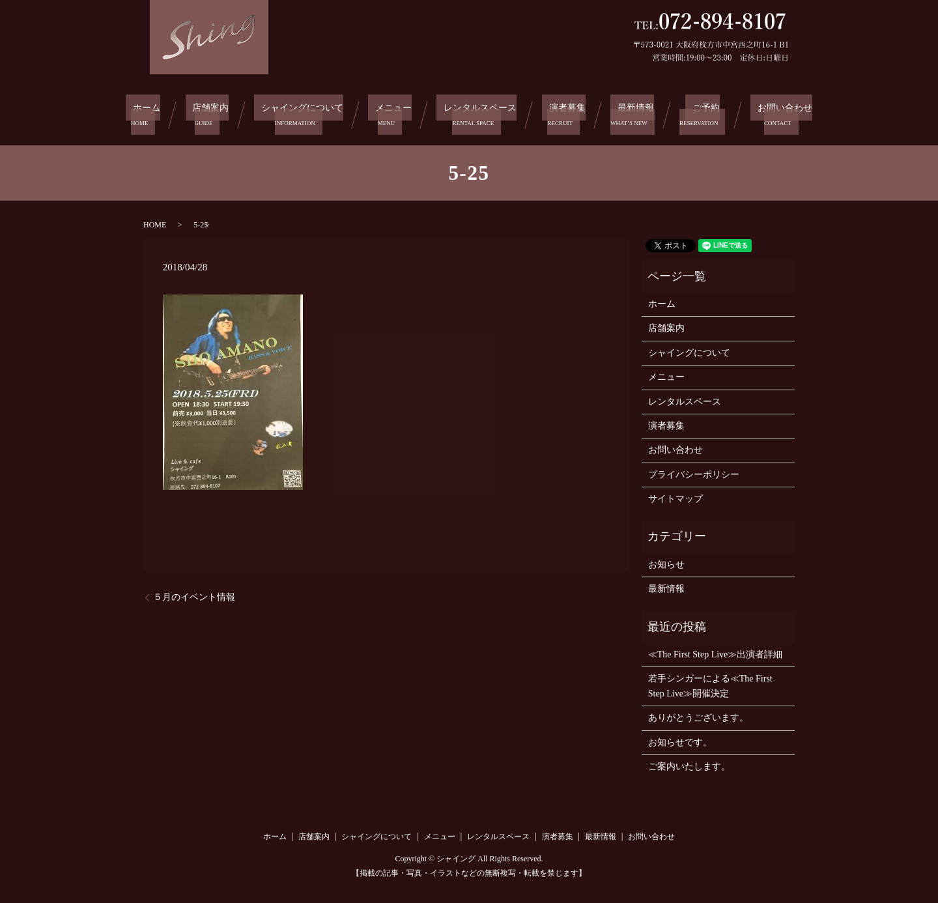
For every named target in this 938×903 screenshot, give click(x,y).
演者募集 (569, 113)
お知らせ (666, 561)
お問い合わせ (776, 113)
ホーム (146, 113)
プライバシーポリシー (693, 471)
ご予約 (700, 113)
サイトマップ (675, 495)
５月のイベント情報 (194, 594)
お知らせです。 (680, 738)
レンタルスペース (480, 113)
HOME (154, 220)
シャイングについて (300, 113)
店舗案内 (208, 113)
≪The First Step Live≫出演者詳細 (715, 651)
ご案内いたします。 (689, 763)
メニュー (393, 113)
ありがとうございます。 (698, 714)
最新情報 (635, 113)
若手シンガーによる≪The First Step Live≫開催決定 (710, 682)
